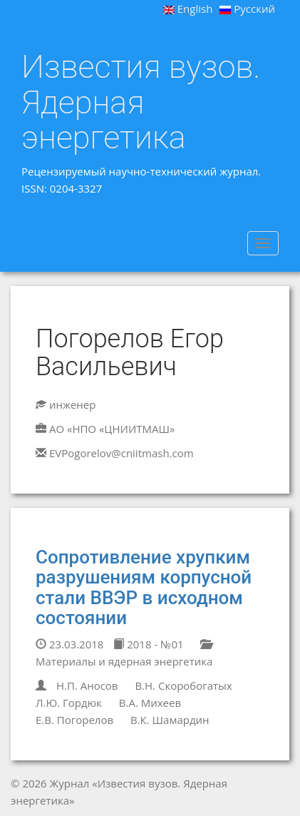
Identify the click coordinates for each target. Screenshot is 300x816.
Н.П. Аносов (87, 685)
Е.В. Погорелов (74, 720)
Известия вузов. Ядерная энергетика (140, 102)
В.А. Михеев (150, 702)
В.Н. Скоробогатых (183, 685)
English (188, 8)
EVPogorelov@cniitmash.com (121, 453)
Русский (247, 8)
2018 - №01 (148, 644)
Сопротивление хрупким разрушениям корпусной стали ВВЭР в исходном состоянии (144, 587)
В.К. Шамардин (170, 720)
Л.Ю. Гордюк (69, 702)
